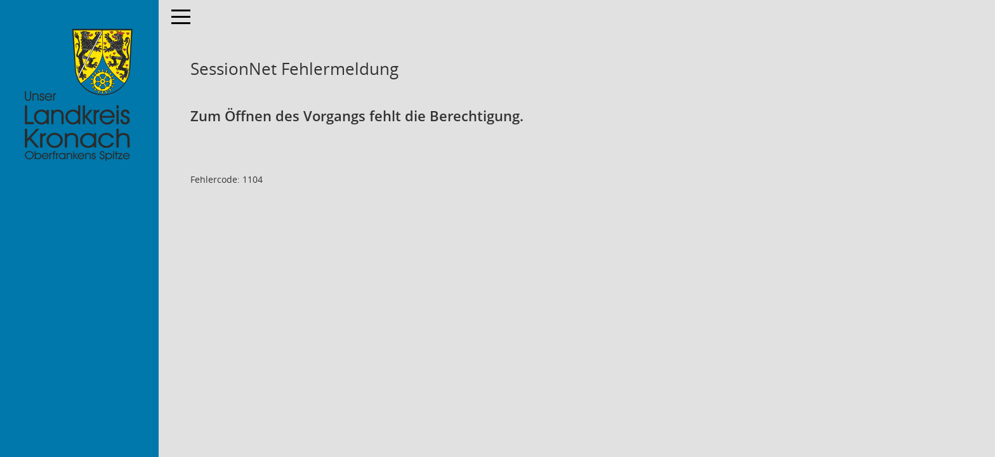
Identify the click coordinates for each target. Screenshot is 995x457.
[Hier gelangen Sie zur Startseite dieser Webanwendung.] (79, 95)
